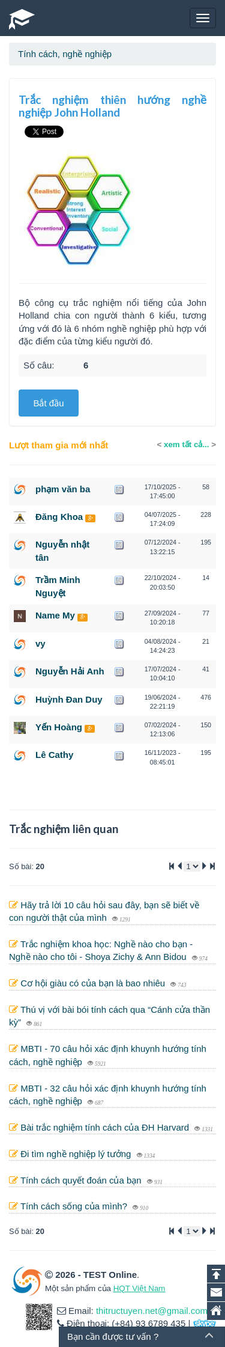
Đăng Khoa (59, 517)
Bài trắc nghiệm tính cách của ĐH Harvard (105, 1127)
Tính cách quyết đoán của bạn (82, 1180)
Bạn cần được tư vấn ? (112, 1336)
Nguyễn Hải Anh (69, 671)
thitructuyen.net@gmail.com (152, 1311)
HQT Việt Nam (139, 1288)
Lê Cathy (54, 755)
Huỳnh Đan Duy (69, 699)
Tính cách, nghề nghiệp (65, 54)
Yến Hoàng (58, 727)
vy (40, 643)
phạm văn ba (62, 489)
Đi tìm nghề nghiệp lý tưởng (76, 1154)
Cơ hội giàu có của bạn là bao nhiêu (93, 983)
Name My (55, 615)
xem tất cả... (186, 444)
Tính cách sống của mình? (75, 1206)
